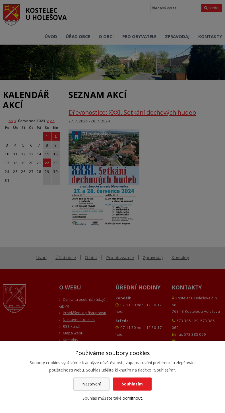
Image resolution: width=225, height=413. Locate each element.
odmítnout (132, 398)
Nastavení (91, 384)
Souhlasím (132, 384)
